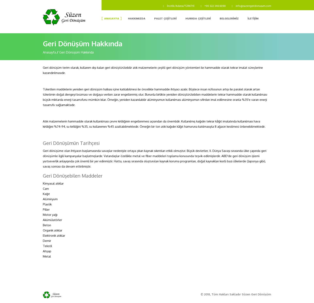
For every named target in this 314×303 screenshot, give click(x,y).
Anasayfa (111, 19)
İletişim (253, 19)
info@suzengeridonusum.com (253, 6)
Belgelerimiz (229, 19)
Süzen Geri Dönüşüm (256, 294)
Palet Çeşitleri (165, 19)
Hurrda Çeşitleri (198, 19)
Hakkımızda (136, 19)
